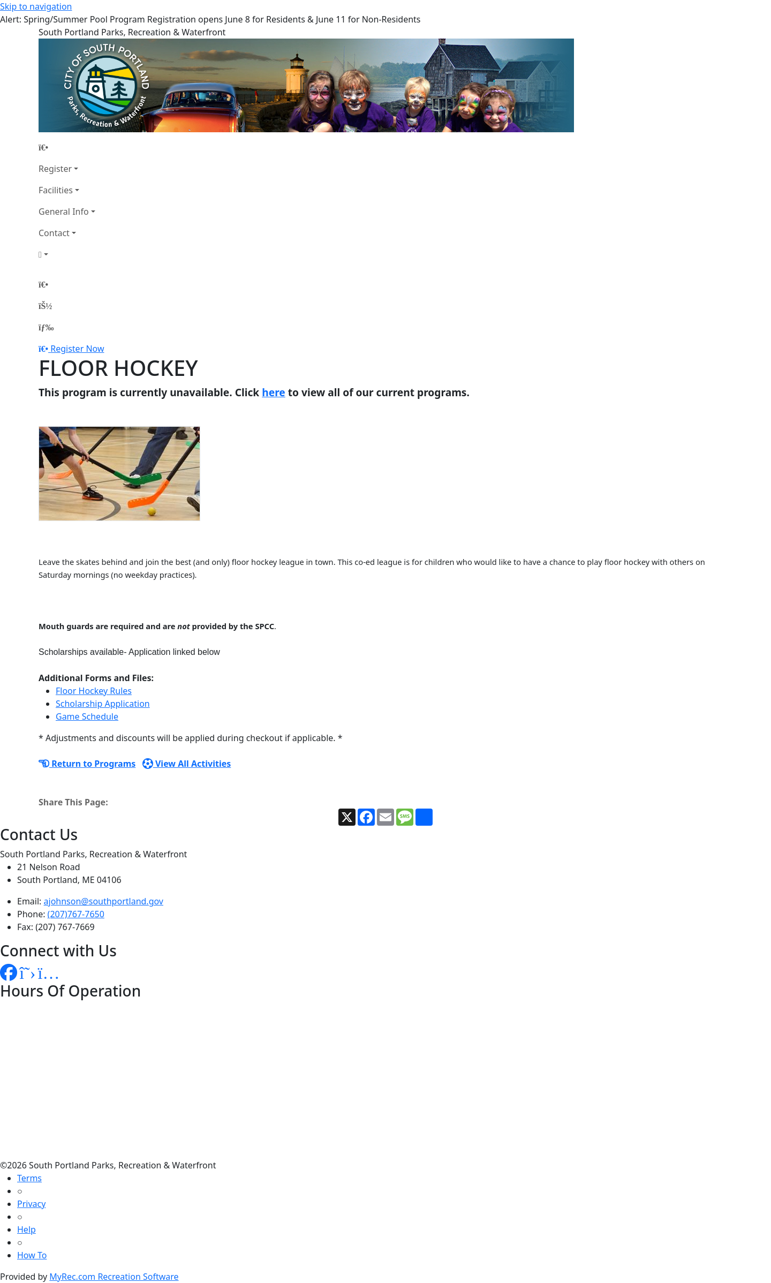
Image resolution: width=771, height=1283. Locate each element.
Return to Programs (87, 763)
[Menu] (46, 327)
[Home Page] (67, 147)
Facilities (56, 190)
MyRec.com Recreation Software (113, 1276)
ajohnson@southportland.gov (103, 901)
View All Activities (186, 763)
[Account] (67, 254)
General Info (64, 211)
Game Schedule (87, 716)
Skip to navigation (36, 6)
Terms (29, 1178)
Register (55, 169)
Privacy (31, 1204)
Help (26, 1229)
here (273, 392)
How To (32, 1255)
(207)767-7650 (76, 914)
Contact (54, 233)
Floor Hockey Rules (94, 691)
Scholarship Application (103, 704)
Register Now (77, 348)
